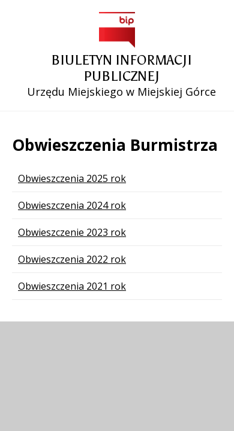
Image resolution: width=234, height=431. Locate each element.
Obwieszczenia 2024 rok (72, 205)
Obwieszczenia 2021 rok (72, 286)
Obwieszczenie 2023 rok (72, 232)
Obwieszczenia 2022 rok (72, 259)
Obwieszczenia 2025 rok (72, 178)
